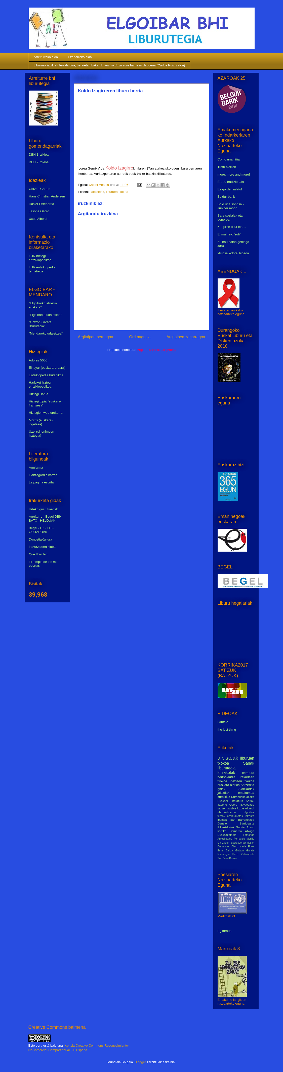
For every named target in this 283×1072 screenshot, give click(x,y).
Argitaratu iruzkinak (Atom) (156, 350)
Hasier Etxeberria (41, 204)
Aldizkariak (246, 789)
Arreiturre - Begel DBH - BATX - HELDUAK (46, 518)
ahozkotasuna (227, 812)
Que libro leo (38, 554)
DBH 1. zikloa (39, 154)
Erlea (251, 846)
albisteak (97, 192)
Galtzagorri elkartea (43, 475)
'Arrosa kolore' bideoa (233, 253)
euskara (223, 785)
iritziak (250, 842)
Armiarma (36, 467)
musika (231, 808)
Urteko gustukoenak (43, 509)
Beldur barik (226, 196)
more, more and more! (234, 174)
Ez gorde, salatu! (230, 189)
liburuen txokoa (117, 192)
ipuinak (222, 819)
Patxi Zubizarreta (243, 854)
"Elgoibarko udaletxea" (45, 315)
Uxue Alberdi (38, 219)
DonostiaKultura (40, 539)
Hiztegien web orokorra (46, 413)
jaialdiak (223, 793)
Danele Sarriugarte (236, 823)
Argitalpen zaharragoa (186, 337)
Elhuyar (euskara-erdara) (47, 367)
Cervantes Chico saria (232, 846)
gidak (221, 789)
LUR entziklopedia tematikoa (42, 269)
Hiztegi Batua (38, 394)
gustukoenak (238, 842)
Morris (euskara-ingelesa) (41, 422)
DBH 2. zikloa (39, 162)
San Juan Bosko (227, 858)
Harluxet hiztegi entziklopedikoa (40, 384)
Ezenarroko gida (80, 57)
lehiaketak (226, 772)
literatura (247, 773)
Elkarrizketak (226, 827)
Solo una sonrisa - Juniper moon (231, 206)
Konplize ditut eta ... (232, 227)
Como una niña (229, 159)
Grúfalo (223, 722)
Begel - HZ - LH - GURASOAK (41, 530)
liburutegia (227, 768)
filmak (221, 815)
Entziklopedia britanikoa (46, 375)
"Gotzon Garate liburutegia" (40, 324)
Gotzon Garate (39, 189)
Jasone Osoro (39, 211)
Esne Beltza (225, 850)
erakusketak (235, 815)
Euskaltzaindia (227, 834)
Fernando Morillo (244, 838)
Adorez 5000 (38, 360)
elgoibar (249, 812)
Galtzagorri (224, 842)
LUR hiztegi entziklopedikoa (40, 258)
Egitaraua (225, 931)
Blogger (140, 1062)
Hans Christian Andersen (47, 196)
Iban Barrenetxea (242, 819)
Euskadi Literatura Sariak (236, 800)
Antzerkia (247, 785)
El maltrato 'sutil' (229, 234)
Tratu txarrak (227, 167)
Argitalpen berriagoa (95, 337)
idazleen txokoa (242, 781)
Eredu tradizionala (231, 182)
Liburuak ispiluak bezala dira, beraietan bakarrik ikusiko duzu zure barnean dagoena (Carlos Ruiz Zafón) (109, 65)
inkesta (249, 815)
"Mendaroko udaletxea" (46, 333)
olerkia (234, 785)
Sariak (248, 763)
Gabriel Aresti (245, 827)
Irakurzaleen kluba (42, 547)
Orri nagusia (140, 337)
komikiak (224, 797)
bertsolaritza (226, 777)
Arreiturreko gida (46, 57)
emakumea (246, 793)
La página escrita (41, 482)
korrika (222, 831)
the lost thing (227, 729)
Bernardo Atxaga (242, 831)
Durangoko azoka (242, 796)
